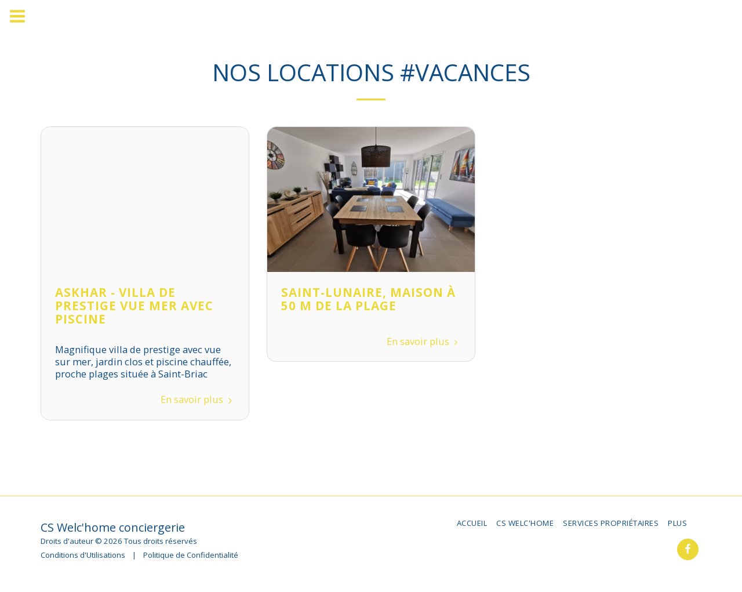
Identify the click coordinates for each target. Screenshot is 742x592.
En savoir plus (198, 399)
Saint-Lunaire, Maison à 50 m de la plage (368, 299)
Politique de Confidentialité (190, 555)
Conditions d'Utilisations (83, 555)
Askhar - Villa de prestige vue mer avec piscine (134, 305)
